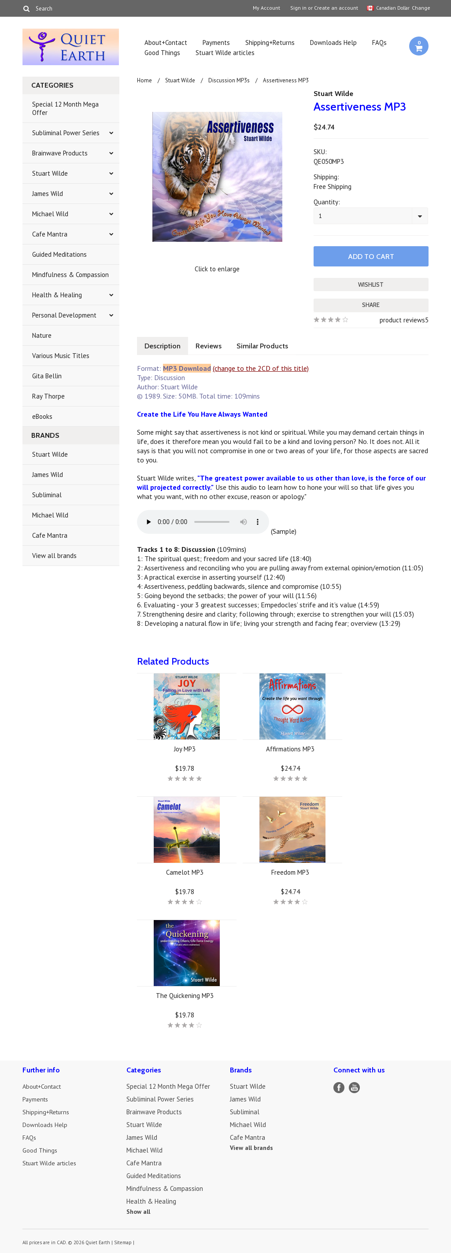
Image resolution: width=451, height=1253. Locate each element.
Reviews (211, 345)
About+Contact (165, 42)
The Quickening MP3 (185, 995)
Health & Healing (57, 295)
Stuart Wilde (50, 173)
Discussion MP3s (229, 80)
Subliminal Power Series (66, 133)
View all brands (54, 555)
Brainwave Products (60, 153)
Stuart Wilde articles (225, 52)
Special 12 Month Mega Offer (65, 108)
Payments (216, 42)
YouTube (354, 1086)
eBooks (42, 416)
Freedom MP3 (290, 871)
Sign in (298, 8)
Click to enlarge (217, 269)
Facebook (338, 1086)
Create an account (336, 8)
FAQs (379, 42)
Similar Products (266, 345)
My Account (266, 8)
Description (163, 345)
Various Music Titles (60, 355)
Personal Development (64, 315)
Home (144, 80)
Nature (42, 335)
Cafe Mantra (49, 234)
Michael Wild (50, 214)
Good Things (162, 52)
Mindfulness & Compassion (70, 274)
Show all (138, 1211)
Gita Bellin (47, 376)
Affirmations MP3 (290, 748)
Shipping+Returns (270, 42)
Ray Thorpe (48, 396)
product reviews (402, 319)
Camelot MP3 (184, 871)
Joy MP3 (185, 748)
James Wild (47, 193)
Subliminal (47, 495)
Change (420, 7)
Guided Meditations (59, 254)
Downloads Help (333, 42)
